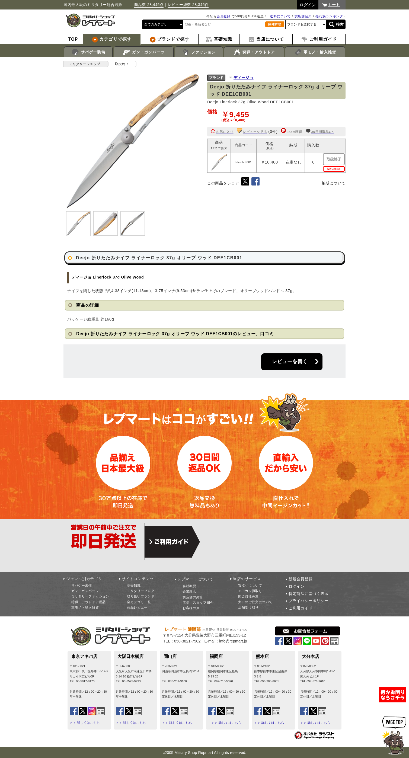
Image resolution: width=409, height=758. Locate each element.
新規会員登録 (300, 579)
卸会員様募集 (248, 596)
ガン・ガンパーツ (144, 52)
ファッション (199, 52)
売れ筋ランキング (329, 16)
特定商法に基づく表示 (308, 593)
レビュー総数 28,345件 (188, 4)
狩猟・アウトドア (254, 52)
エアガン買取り (250, 591)
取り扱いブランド (141, 596)
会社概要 (189, 586)
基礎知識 (134, 585)
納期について (334, 183)
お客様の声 (191, 608)
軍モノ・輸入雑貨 (315, 52)
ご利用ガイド (300, 608)
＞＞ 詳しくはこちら (85, 722)
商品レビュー (137, 607)
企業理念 (189, 591)
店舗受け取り (248, 607)
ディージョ (244, 77)
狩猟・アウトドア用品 (88, 602)
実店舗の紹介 (193, 597)
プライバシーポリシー (308, 601)
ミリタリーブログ (141, 591)
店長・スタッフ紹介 (198, 603)
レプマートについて (195, 579)
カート (334, 4)
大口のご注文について (255, 602)
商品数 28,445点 (149, 4)
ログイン (297, 586)
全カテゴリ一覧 (139, 602)
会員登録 (224, 16)
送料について (280, 16)
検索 (340, 24)
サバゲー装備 (88, 52)
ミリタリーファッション (90, 596)
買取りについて (250, 585)
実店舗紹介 (303, 16)
